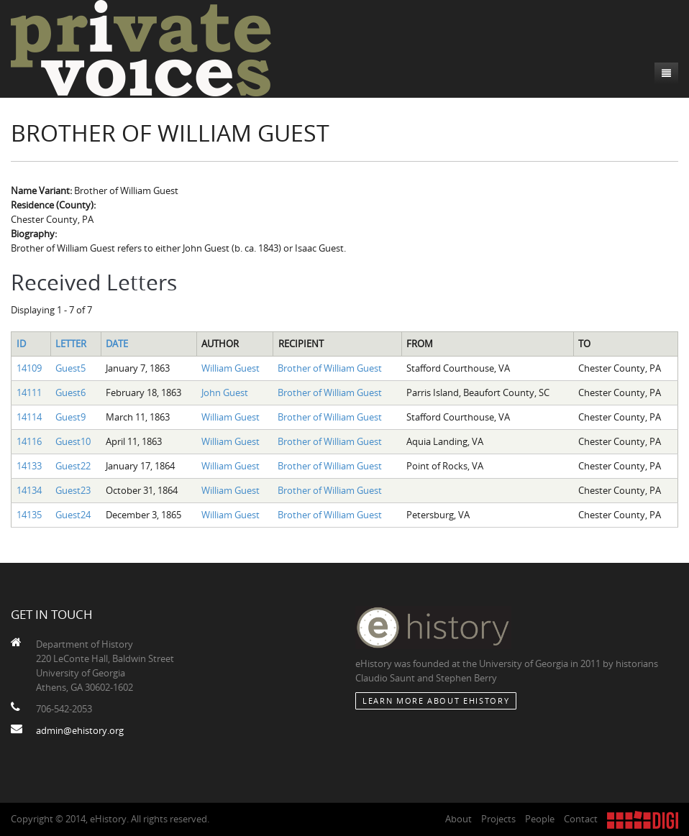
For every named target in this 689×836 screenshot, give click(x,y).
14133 (29, 465)
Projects (498, 818)
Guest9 (70, 416)
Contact (581, 818)
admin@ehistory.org (80, 730)
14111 (29, 392)
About (458, 818)
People (540, 818)
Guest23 (73, 490)
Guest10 (73, 441)
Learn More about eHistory (435, 700)
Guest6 (70, 392)
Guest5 (70, 368)
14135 (29, 514)
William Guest (230, 368)
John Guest (224, 392)
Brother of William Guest (330, 368)
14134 (29, 490)
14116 (29, 441)
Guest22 (73, 465)
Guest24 (73, 514)
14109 (29, 368)
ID (21, 343)
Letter (70, 343)
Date (117, 343)
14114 (29, 416)
